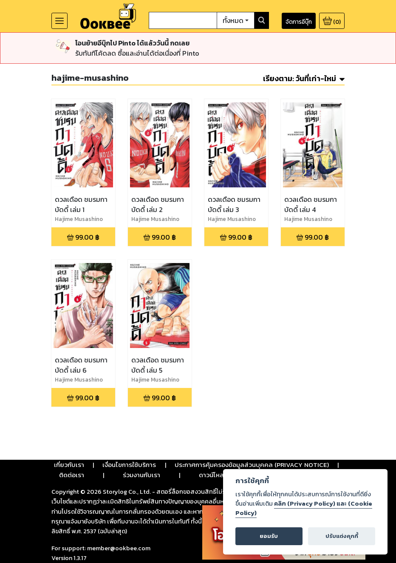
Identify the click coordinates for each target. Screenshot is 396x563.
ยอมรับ (269, 536)
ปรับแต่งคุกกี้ (341, 536)
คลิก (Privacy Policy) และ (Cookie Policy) (303, 508)
